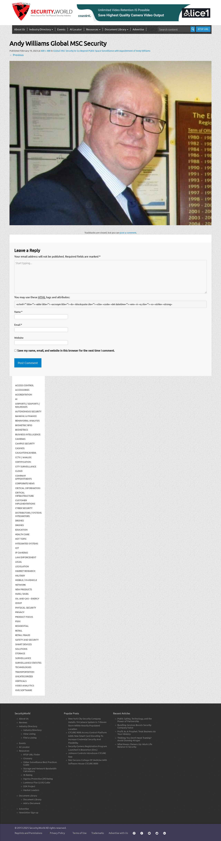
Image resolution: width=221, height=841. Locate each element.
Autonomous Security (28, 411)
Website (18, 337)
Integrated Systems (26, 543)
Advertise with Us (118, 832)
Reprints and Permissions (28, 832)
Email (18, 324)
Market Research (25, 570)
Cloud (18, 470)
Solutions (21, 648)
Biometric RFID (23, 425)
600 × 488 (45, 50)
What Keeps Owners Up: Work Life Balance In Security (134, 745)
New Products (23, 589)
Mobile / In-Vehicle (26, 580)
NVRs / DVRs (21, 593)
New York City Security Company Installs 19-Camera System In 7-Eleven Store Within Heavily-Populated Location (87, 723)
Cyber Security (23, 508)
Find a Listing (30, 737)
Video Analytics (24, 685)
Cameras (20, 438)
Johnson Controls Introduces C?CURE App (87, 755)
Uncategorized (24, 676)
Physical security (25, 607)
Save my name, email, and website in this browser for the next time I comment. (66, 350)
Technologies (23, 667)
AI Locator (76, 29)
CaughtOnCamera (25, 452)
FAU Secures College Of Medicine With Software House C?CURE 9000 (87, 762)
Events (61, 29)
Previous (16, 54)
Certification (23, 461)
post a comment (128, 232)
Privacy (19, 612)
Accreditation (23, 394)
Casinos (20, 448)
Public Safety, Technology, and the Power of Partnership (134, 720)
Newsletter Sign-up (28, 812)
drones (19, 525)
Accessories (22, 389)
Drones (19, 520)
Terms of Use (80, 832)
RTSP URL (203, 29)
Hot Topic (21, 538)
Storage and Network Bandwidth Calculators (39, 769)
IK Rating (27, 774)
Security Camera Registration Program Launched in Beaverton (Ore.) (87, 748)
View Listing (29, 733)
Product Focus (24, 616)
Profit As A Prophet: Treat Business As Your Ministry (136, 732)
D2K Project (29, 786)
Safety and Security (27, 639)
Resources (93, 29)
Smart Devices (23, 644)
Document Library (116, 29)
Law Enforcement (25, 557)
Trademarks (97, 832)
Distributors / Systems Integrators (28, 514)
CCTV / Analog (23, 457)
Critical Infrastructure (24, 494)
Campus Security (25, 443)
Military (20, 575)
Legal (18, 561)
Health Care (22, 534)
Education (21, 529)
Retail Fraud (22, 635)
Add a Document (31, 803)
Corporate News (25, 483)
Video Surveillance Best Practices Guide (40, 763)
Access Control (24, 385)
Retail (18, 630)
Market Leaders (31, 790)
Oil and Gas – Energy (27, 598)
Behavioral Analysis (27, 420)
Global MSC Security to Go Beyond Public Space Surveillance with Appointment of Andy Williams (101, 50)
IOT (17, 547)
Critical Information (27, 488)
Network (20, 584)
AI (16, 398)
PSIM (17, 621)
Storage (20, 653)
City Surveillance (25, 466)
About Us (19, 29)
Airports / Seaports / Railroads (27, 405)
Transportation (24, 671)
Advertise (138, 29)
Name (18, 311)
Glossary (27, 758)
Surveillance (23, 658)
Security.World (37, 827)
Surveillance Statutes (28, 662)
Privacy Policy (57, 832)
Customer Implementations (25, 502)
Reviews (23, 722)
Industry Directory (41, 29)
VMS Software (23, 690)
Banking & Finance (26, 416)
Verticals (21, 680)
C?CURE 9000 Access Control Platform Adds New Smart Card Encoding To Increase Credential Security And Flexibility (87, 737)
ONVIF (18, 602)
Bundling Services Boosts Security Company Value (134, 726)
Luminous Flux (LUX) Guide (36, 782)
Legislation (22, 566)
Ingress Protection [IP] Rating (38, 778)
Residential (22, 625)
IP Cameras (21, 552)
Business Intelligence (27, 434)
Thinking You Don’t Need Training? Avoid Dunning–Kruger (134, 739)
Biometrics (21, 429)
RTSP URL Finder (31, 754)
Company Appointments (23, 477)
